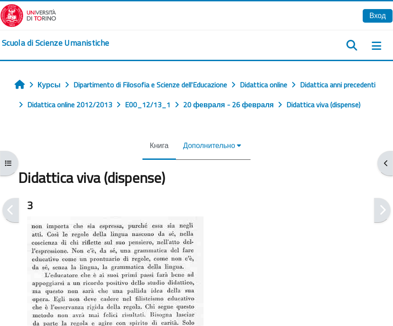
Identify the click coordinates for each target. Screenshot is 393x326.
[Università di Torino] (28, 14)
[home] (55, 43)
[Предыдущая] (10, 210)
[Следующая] (382, 210)
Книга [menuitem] (159, 145)
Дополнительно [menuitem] (209, 145)
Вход (377, 15)
